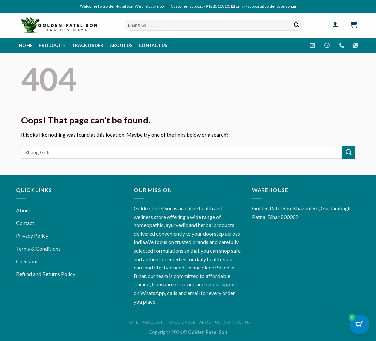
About (23, 210)
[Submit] (296, 25)
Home (25, 45)
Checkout (27, 261)
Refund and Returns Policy (45, 274)
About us (121, 45)
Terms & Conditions (38, 248)
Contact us (153, 45)
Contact (25, 223)
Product (52, 45)
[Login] (335, 24)
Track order (88, 45)
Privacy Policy (32, 235)
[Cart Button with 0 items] (359, 324)
